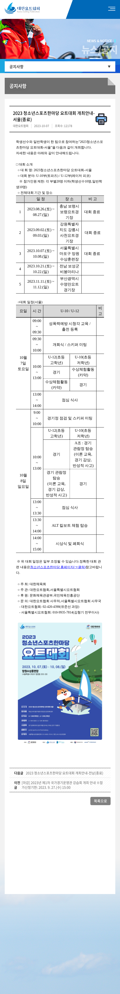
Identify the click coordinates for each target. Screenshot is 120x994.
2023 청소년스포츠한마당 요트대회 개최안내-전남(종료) (64, 772)
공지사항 (16, 66)
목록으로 (100, 800)
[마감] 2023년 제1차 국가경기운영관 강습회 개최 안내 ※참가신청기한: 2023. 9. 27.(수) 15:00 (62, 785)
